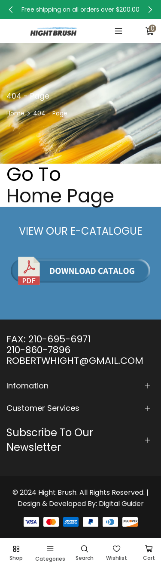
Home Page (60, 196)
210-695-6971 (59, 339)
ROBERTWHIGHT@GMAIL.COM (74, 360)
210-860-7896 (38, 350)
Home (15, 113)
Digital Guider (121, 504)
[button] (10, 9)
